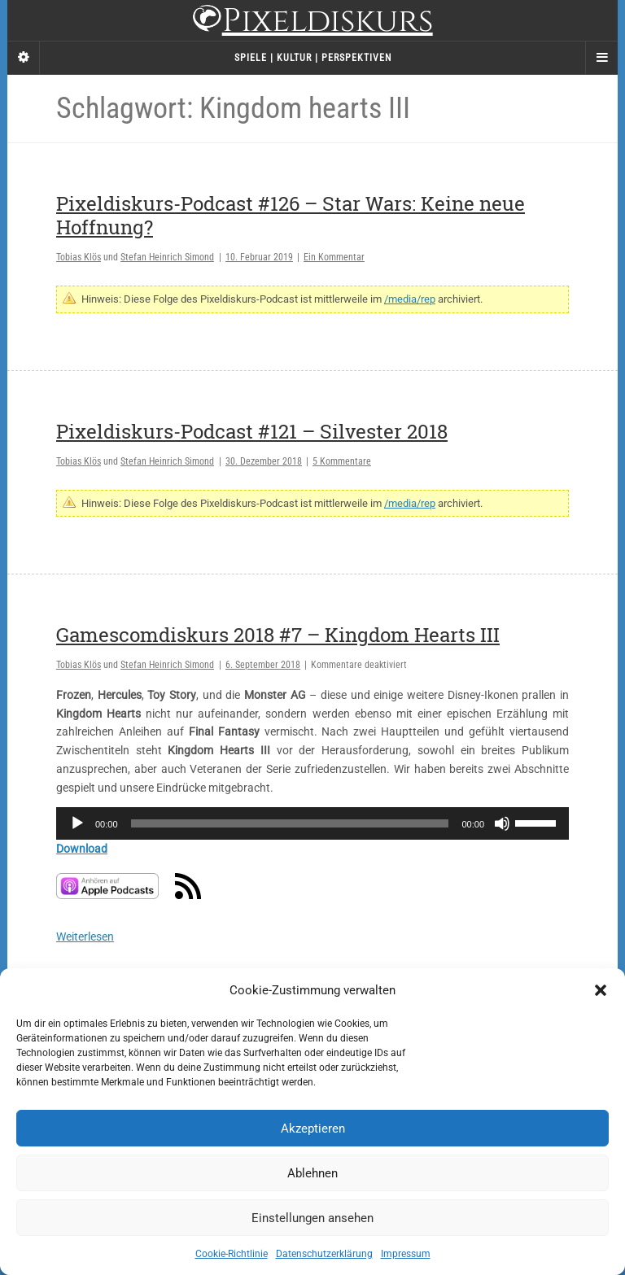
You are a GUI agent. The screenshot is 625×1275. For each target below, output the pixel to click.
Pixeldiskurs (312, 22)
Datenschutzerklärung (324, 1254)
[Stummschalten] (502, 823)
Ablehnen (312, 1173)
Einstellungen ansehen (312, 1218)
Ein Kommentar (334, 257)
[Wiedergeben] (77, 823)
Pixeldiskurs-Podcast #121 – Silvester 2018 (252, 431)
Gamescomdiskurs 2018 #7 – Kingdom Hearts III (278, 635)
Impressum (406, 1254)
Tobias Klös (78, 257)
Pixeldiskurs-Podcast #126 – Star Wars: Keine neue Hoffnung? (290, 215)
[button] (600, 990)
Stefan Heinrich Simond (167, 257)
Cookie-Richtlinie (231, 1254)
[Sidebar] (23, 57)
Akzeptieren (313, 1128)
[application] (312, 823)
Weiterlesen (85, 936)
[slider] (290, 823)
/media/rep (409, 299)
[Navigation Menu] (601, 57)
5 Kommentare (341, 461)
